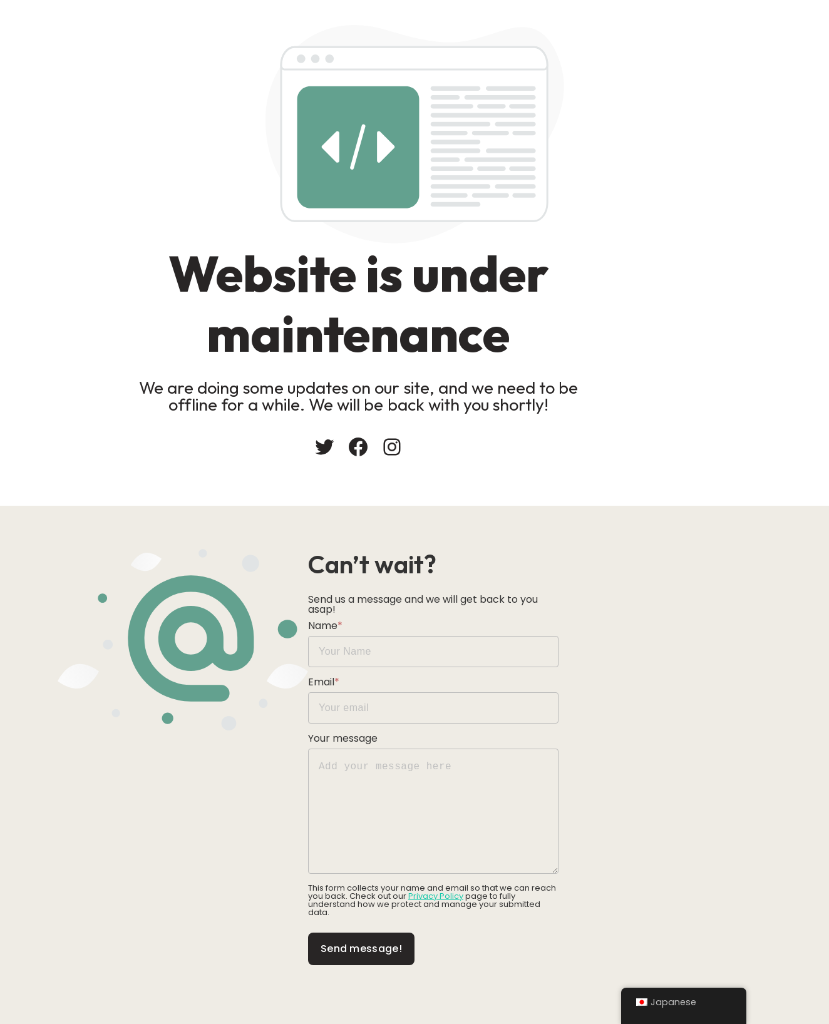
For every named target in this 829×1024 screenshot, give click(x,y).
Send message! (467, 937)
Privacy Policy (442, 893)
